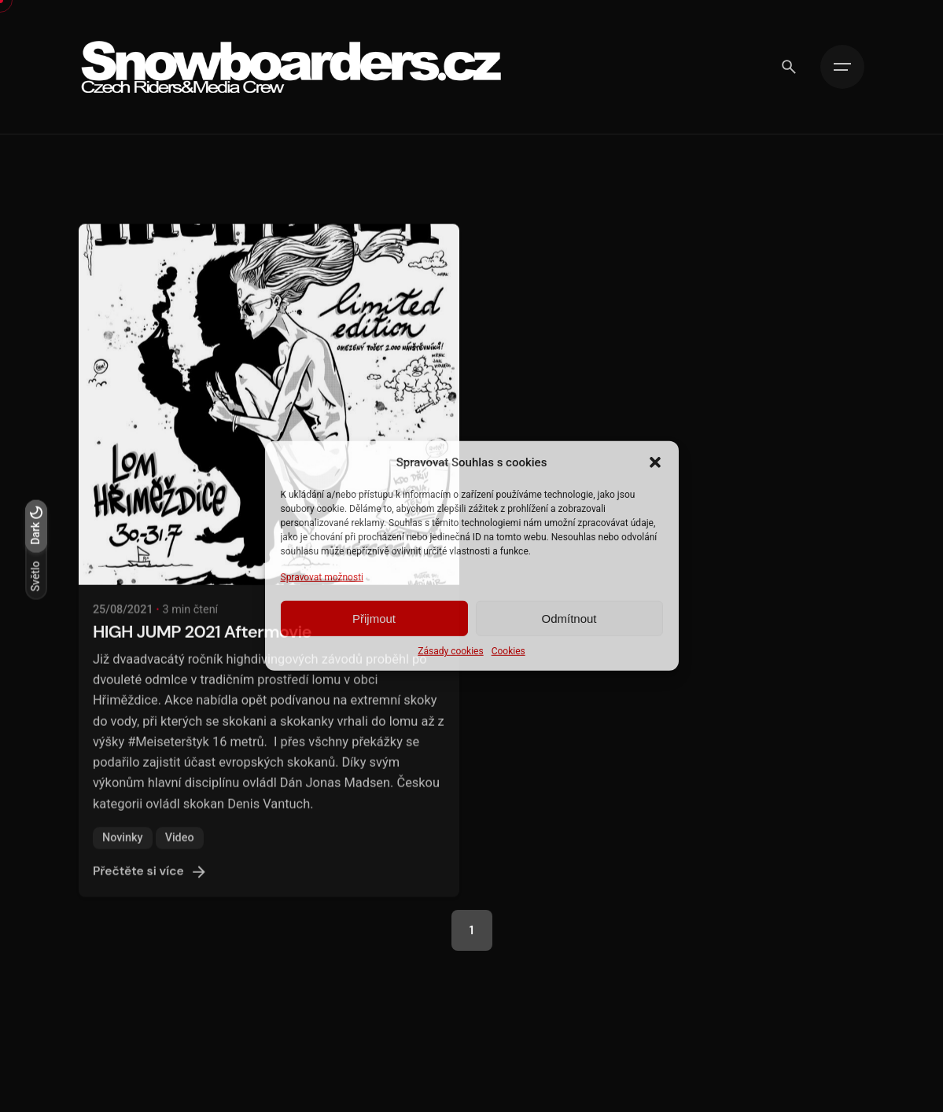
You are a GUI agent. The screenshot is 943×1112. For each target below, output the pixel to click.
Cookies (508, 651)
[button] (655, 462)
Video (179, 853)
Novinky (122, 853)
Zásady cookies (450, 651)
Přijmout (374, 618)
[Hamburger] (842, 67)
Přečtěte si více (151, 887)
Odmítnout (568, 618)
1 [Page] (471, 930)
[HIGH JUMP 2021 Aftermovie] (269, 421)
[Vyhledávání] (789, 67)
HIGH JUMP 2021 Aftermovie (202, 647)
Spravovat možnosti (322, 577)
